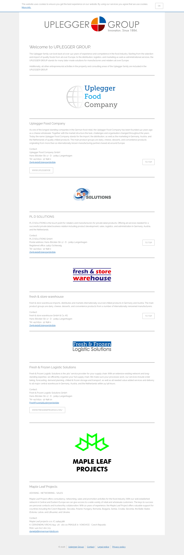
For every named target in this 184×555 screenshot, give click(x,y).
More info (26, 7)
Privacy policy (119, 547)
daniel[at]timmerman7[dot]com (44, 531)
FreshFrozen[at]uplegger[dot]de (44, 403)
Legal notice (103, 547)
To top (148, 162)
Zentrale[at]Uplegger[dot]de (42, 162)
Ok (159, 6)
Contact (90, 547)
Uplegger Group (76, 547)
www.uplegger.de (41, 170)
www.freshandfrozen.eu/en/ (47, 410)
